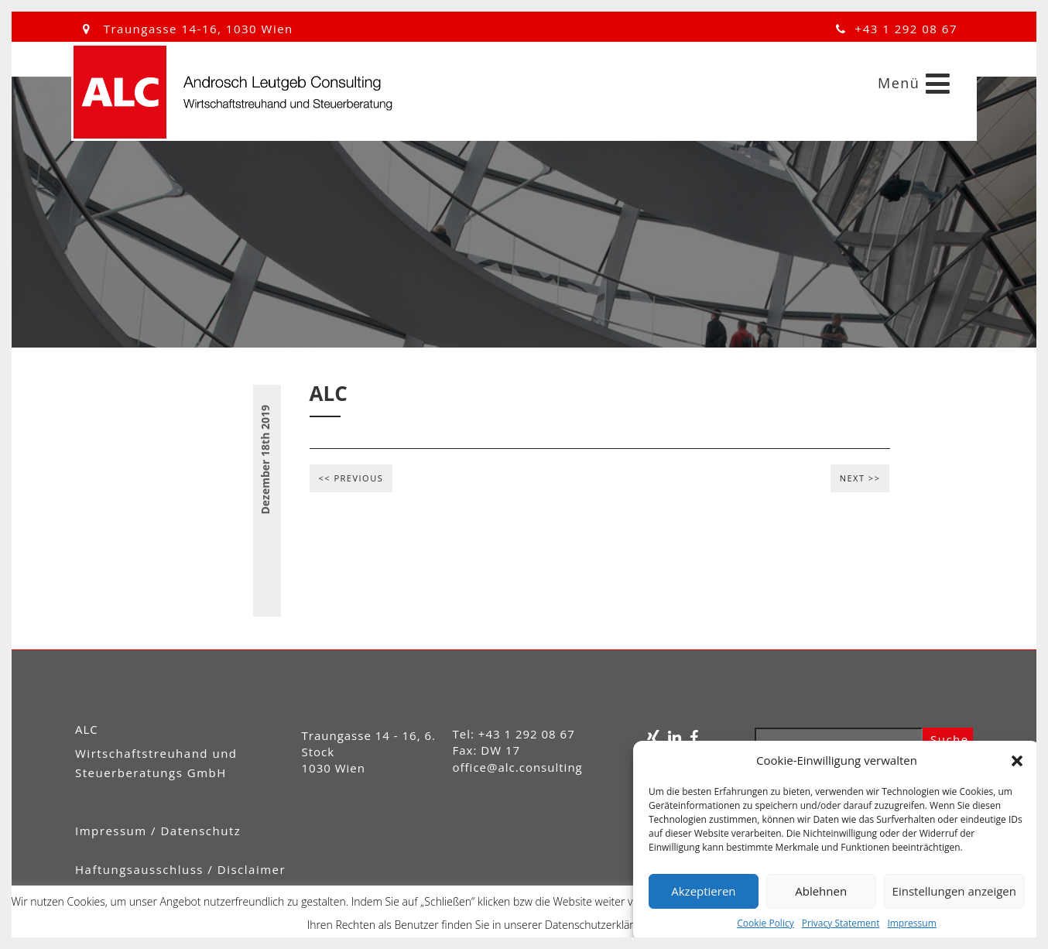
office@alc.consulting (518, 767)
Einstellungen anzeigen (954, 891)
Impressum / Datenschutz (158, 830)
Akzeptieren (703, 891)
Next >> (860, 478)
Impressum (911, 923)
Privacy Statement (841, 923)
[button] (1017, 761)
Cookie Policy (765, 923)
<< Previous (351, 478)
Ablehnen (821, 891)
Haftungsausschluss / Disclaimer (180, 869)
